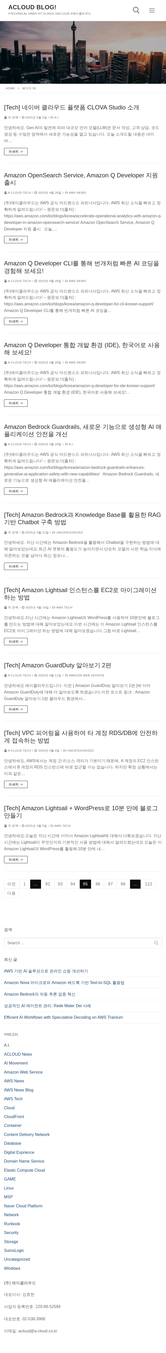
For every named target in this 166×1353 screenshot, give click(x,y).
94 (72, 884)
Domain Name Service (24, 1161)
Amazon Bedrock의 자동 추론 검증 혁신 (39, 994)
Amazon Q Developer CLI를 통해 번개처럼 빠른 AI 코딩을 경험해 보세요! (81, 267)
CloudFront (14, 1117)
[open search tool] (136, 10)
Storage (11, 1242)
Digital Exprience (19, 1152)
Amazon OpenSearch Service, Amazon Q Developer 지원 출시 (81, 179)
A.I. (55, 117)
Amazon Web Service (85, 675)
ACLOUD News (18, 1054)
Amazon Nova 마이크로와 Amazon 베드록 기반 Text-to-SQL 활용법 (64, 982)
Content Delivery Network (27, 1134)
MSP (8, 1197)
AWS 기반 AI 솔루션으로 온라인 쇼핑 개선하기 (46, 971)
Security (11, 1233)
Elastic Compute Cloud (24, 1170)
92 (47, 884)
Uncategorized (67, 532)
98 (123, 884)
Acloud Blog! (32, 7)
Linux (9, 1188)
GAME (10, 1179)
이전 (11, 884)
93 (60, 884)
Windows (12, 1268)
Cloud (9, 1108)
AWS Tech (62, 607)
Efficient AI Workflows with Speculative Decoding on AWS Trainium (63, 1017)
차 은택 (11, 117)
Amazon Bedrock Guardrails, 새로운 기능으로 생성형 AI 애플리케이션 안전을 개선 (83, 430)
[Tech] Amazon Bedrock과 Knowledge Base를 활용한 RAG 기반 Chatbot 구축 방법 (82, 518)
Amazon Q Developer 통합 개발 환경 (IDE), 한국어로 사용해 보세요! (82, 349)
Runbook (12, 1224)
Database (12, 1143)
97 (110, 884)
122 (148, 884)
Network (11, 1215)
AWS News (75, 192)
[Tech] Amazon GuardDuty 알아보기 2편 (57, 665)
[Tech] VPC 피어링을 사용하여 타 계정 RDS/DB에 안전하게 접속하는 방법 (81, 736)
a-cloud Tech (17, 192)
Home (10, 88)
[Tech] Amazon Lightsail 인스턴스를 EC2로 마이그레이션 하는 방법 (80, 594)
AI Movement (16, 1063)
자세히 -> (16, 151)
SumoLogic (14, 1250)
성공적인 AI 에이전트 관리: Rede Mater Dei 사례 (47, 1006)
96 (98, 884)
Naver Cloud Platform (23, 1206)
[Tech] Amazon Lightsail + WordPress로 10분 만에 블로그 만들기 (81, 812)
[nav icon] (152, 10)
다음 (11, 893)
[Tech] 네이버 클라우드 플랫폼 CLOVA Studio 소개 (71, 107)
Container (12, 1125)
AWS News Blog (18, 1090)
